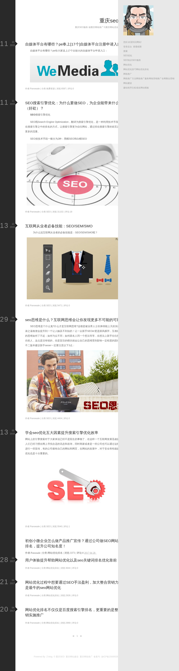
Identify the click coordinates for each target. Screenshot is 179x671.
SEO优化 (127, 55)
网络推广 (127, 74)
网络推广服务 (142, 78)
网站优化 (127, 65)
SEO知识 (127, 60)
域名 (138, 88)
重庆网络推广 (86, 656)
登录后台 (127, 46)
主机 (134, 88)
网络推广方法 (129, 78)
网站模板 (144, 88)
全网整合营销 (168, 78)
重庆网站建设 (72, 656)
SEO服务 (136, 60)
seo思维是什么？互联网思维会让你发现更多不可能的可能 (73, 320)
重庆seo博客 (114, 21)
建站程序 (127, 88)
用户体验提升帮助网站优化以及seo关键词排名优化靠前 (71, 560)
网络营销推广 (155, 78)
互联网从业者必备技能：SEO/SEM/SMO (59, 226)
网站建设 (127, 83)
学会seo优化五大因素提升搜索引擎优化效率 (61, 433)
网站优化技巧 (129, 69)
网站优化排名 (142, 69)
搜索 (125, 51)
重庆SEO (60, 656)
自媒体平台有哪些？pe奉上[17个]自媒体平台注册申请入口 (73, 44)
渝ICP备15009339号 (111, 656)
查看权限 (137, 46)
